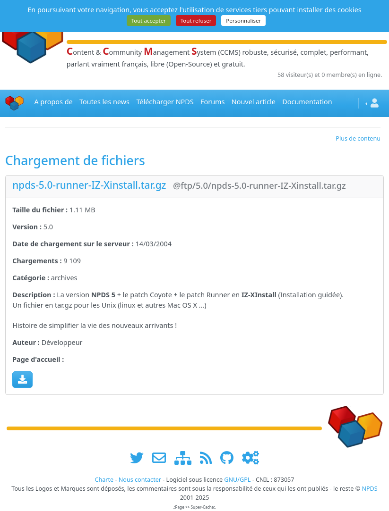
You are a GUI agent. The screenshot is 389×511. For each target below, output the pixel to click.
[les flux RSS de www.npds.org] (209, 457)
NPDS (369, 489)
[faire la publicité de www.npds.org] (162, 457)
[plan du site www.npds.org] (186, 457)
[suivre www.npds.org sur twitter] (140, 457)
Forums (212, 101)
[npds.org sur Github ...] (230, 457)
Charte (104, 480)
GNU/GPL (237, 480)
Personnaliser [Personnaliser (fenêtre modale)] (243, 20)
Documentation (307, 101)
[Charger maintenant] (22, 379)
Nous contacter (140, 480)
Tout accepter (148, 20)
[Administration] (250, 457)
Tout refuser (196, 20)
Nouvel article (254, 101)
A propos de (53, 101)
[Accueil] (14, 103)
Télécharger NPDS (164, 101)
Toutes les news (104, 101)
